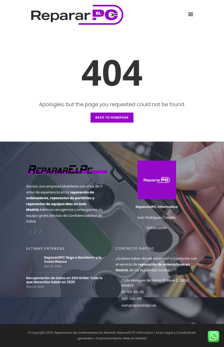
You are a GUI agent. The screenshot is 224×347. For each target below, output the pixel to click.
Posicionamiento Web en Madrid (121, 338)
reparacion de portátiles (71, 198)
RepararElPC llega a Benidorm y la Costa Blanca (73, 260)
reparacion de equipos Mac (49, 204)
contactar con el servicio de (156, 264)
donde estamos (154, 258)
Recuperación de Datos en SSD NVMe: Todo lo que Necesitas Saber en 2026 (64, 280)
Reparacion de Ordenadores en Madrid (84, 332)
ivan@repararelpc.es (139, 305)
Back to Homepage (112, 117)
